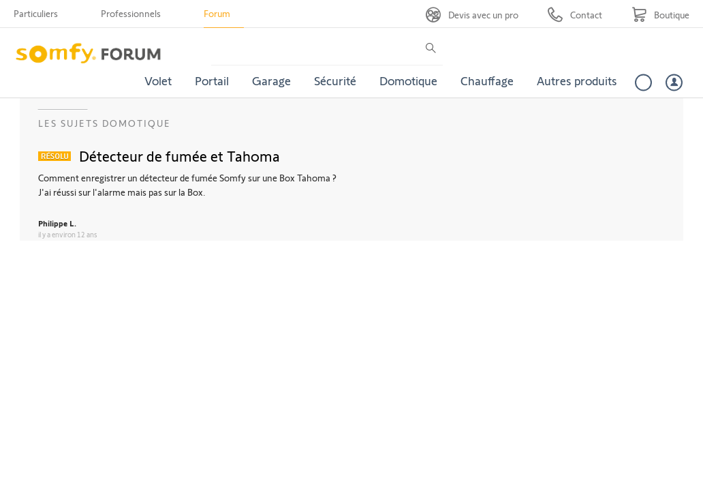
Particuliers (36, 13)
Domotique (408, 80)
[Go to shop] (660, 14)
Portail (212, 80)
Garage (271, 80)
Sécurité (335, 80)
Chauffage (487, 80)
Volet (158, 80)
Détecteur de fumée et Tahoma (179, 155)
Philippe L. (57, 223)
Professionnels (131, 13)
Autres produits (577, 80)
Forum (217, 13)
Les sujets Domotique (104, 123)
